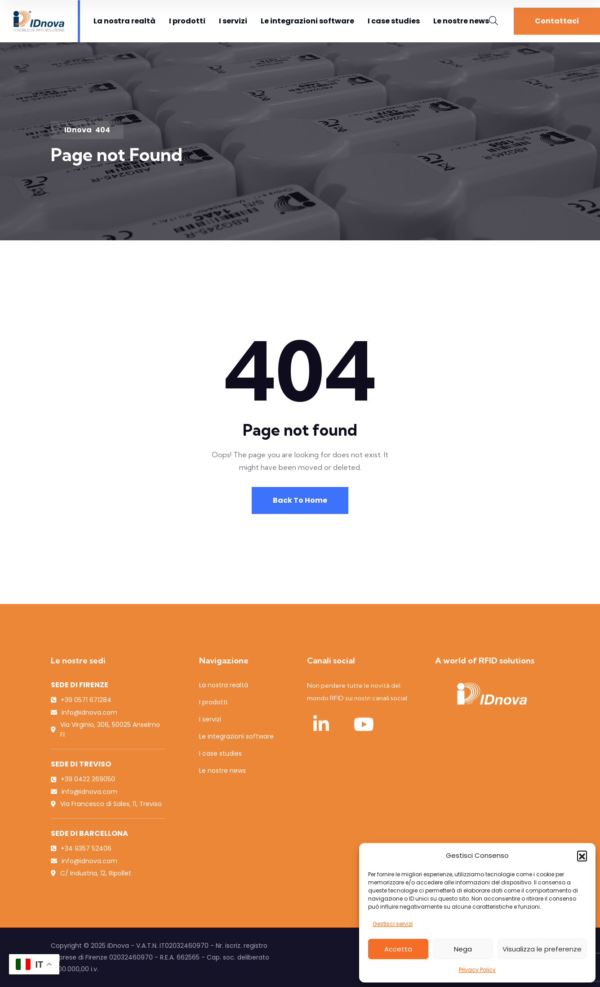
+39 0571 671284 (86, 699)
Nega (463, 949)
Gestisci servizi (393, 924)
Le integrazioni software (307, 21)
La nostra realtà (124, 21)
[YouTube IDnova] (364, 724)
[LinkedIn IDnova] (321, 724)
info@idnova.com (89, 712)
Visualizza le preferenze (542, 949)
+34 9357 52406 (86, 848)
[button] (582, 855)
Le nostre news (461, 21)
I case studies (394, 21)
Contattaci (557, 21)
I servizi (233, 21)
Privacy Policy (477, 969)
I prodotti (187, 21)
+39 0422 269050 (88, 779)
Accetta (398, 949)
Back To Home (300, 500)
